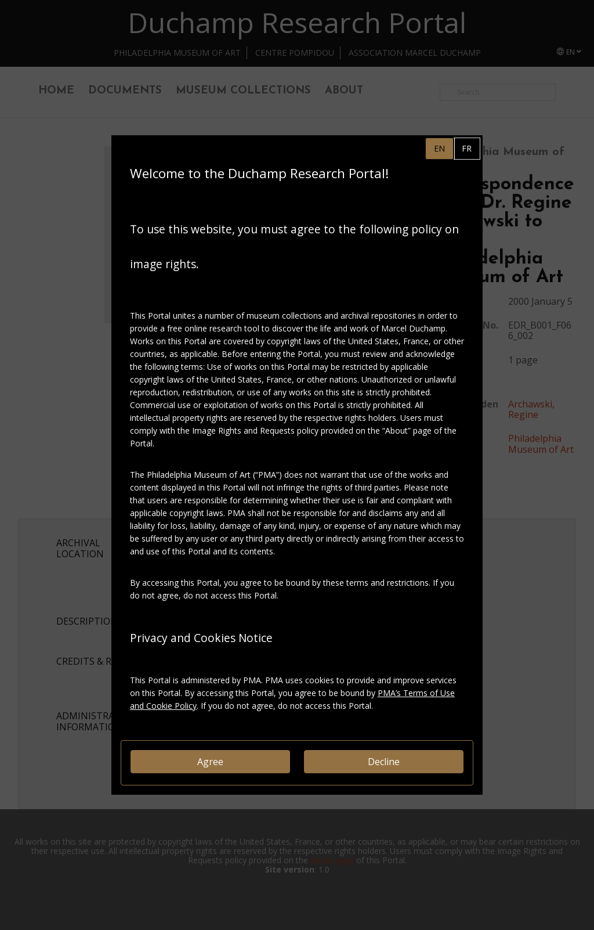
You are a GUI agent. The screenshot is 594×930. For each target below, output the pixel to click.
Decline (384, 761)
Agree (210, 761)
